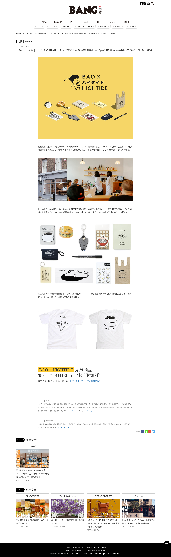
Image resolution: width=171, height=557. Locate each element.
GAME (131, 27)
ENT (72, 22)
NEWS (44, 22)
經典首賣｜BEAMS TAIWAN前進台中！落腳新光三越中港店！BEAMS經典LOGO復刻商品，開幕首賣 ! (32, 473)
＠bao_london (91, 411)
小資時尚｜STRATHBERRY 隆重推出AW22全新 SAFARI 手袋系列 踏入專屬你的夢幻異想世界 (103, 523)
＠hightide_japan (64, 427)
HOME (18, 33)
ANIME (52, 27)
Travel (103, 27)
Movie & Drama (84, 27)
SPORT (113, 22)
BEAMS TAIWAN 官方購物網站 (85, 381)
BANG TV (58, 22)
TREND (31, 33)
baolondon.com (72, 411)
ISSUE (85, 22)
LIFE (99, 22)
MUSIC (118, 27)
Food (66, 27)
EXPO (126, 22)
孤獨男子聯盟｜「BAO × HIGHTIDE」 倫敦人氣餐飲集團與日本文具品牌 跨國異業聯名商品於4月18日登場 (75, 33)
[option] (32, 463)
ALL (39, 27)
